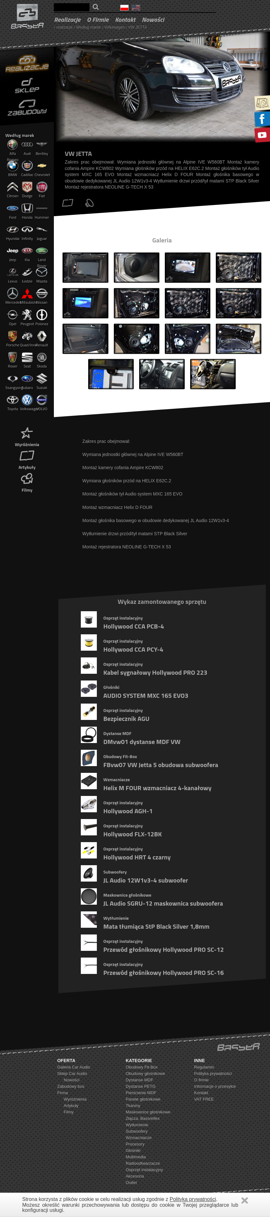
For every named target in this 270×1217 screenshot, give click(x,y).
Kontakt (125, 19)
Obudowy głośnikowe (145, 1073)
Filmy (27, 481)
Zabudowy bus (70, 1086)
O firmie (98, 19)
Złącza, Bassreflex (143, 1118)
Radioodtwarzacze (143, 1163)
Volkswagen (114, 27)
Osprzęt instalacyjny (144, 1169)
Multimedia (136, 1156)
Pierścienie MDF (141, 1092)
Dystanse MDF (139, 1080)
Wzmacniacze (139, 1137)
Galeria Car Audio (73, 1067)
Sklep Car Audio (72, 1073)
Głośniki (133, 1150)
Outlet (131, 1182)
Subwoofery (137, 1131)
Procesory (135, 1144)
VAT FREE (204, 1099)
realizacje (67, 19)
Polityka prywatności (213, 1073)
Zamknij (244, 1200)
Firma (62, 1092)
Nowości (153, 19)
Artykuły (27, 459)
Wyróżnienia (27, 436)
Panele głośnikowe (143, 1099)
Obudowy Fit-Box (142, 1067)
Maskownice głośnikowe (148, 1112)
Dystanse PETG (141, 1086)
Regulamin (204, 1067)
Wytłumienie (137, 1124)
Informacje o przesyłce (215, 1086)
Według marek (88, 27)
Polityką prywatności (193, 1199)
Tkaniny (133, 1105)
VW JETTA (137, 27)
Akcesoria (135, 1176)
